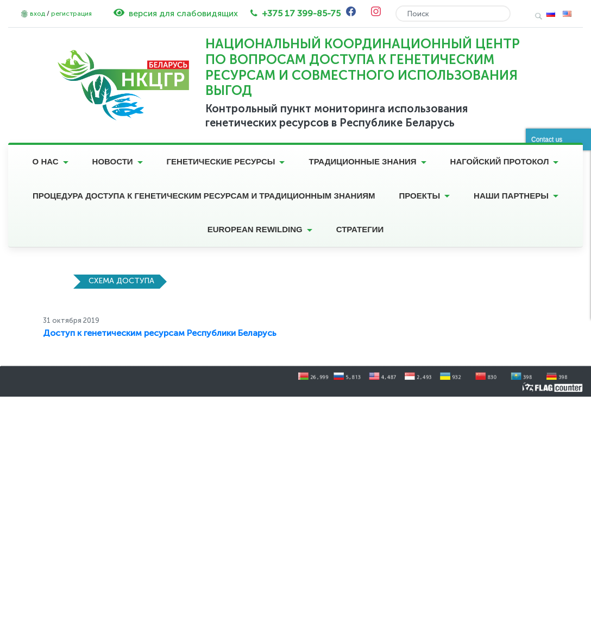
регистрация (71, 13)
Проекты (419, 195)
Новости (112, 161)
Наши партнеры (511, 195)
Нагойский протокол (499, 161)
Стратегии (360, 229)
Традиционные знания (362, 161)
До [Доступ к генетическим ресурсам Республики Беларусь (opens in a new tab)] (49, 333)
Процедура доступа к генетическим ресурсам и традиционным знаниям (204, 195)
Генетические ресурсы (221, 161)
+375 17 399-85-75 (301, 13)
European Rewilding (255, 229)
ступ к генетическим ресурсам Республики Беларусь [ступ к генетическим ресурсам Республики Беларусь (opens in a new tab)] (165, 333)
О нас (46, 161)
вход (37, 13)
